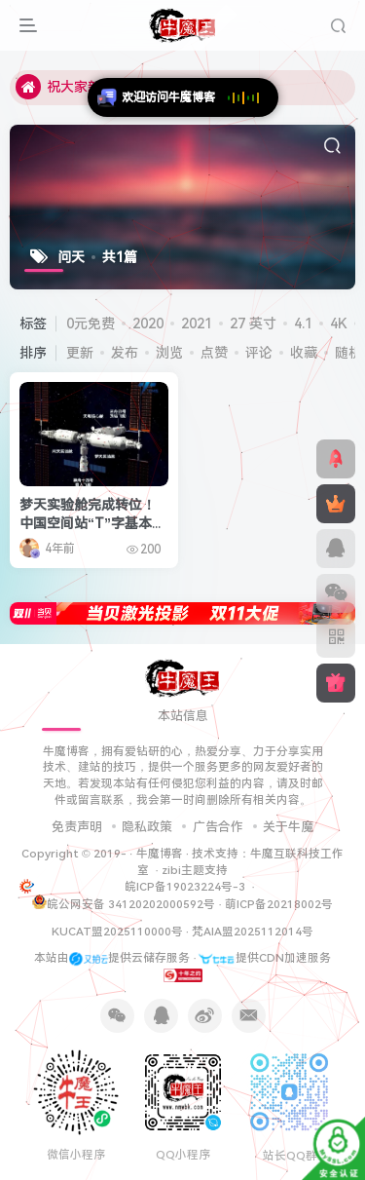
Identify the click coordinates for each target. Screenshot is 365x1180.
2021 (196, 323)
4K (338, 323)
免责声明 (77, 826)
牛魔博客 (159, 853)
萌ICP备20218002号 (279, 904)
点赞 (214, 353)
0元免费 (90, 323)
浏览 (169, 353)
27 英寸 (253, 323)
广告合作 (218, 826)
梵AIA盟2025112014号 (252, 931)
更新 (79, 353)
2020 (148, 323)
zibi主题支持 (195, 870)
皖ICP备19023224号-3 (186, 887)
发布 (124, 353)
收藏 (303, 353)
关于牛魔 (288, 826)
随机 (348, 353)
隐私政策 (147, 826)
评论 (259, 353)
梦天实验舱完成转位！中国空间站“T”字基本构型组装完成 (92, 524)
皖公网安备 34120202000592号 (123, 903)
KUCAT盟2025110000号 (117, 931)
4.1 (303, 323)
